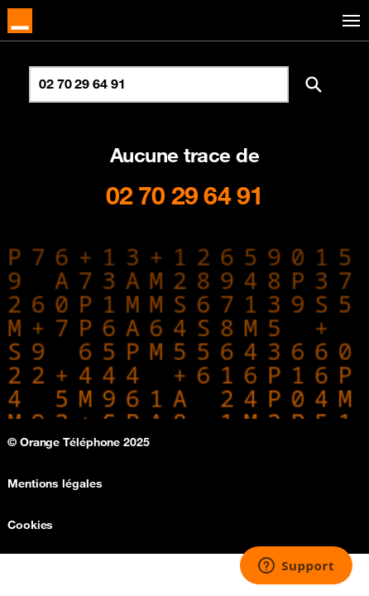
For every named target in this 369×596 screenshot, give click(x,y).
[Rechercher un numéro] (159, 84)
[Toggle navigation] (348, 21)
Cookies (30, 524)
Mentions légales (54, 483)
